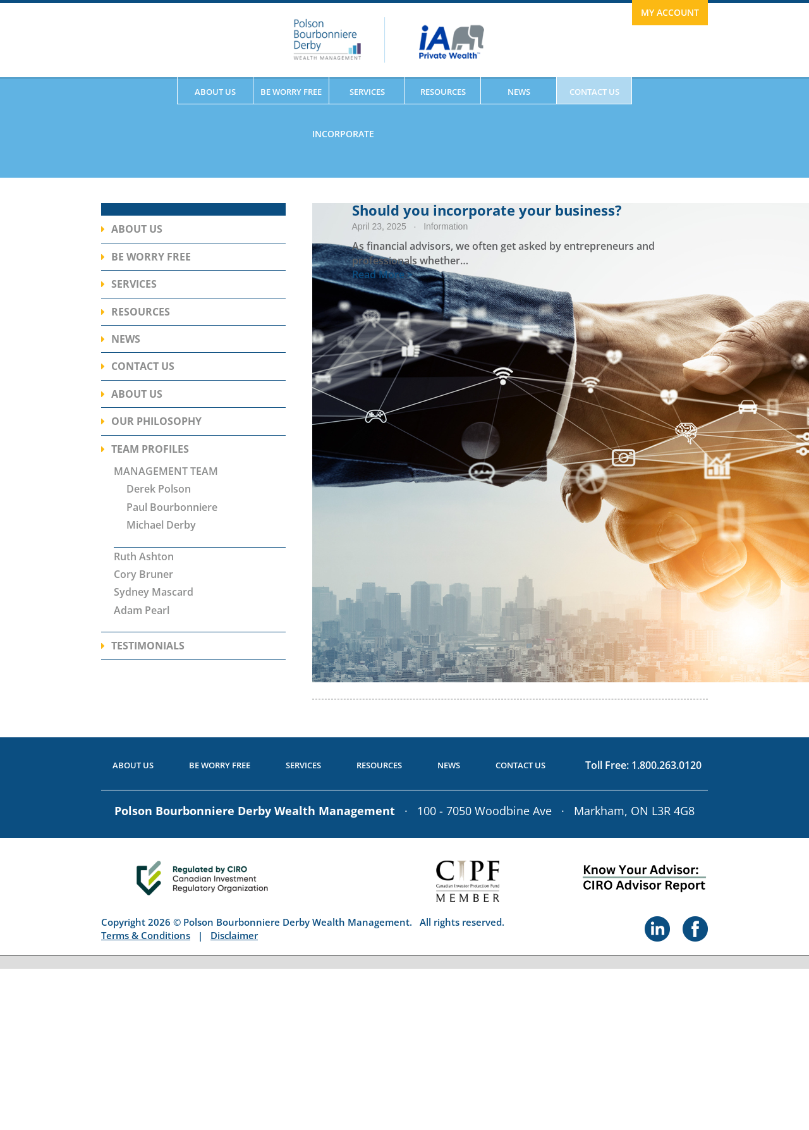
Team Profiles (150, 449)
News (519, 91)
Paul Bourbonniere (171, 507)
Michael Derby (161, 525)
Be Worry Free (291, 91)
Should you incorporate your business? (487, 209)
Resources (443, 91)
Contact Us (594, 91)
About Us (215, 91)
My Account (670, 12)
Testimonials (148, 646)
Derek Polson (158, 489)
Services (367, 91)
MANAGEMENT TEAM (166, 471)
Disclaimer (234, 935)
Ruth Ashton (144, 556)
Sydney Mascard (153, 592)
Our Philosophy (156, 421)
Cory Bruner (143, 574)
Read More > (382, 274)
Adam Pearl (141, 610)
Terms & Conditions (145, 935)
